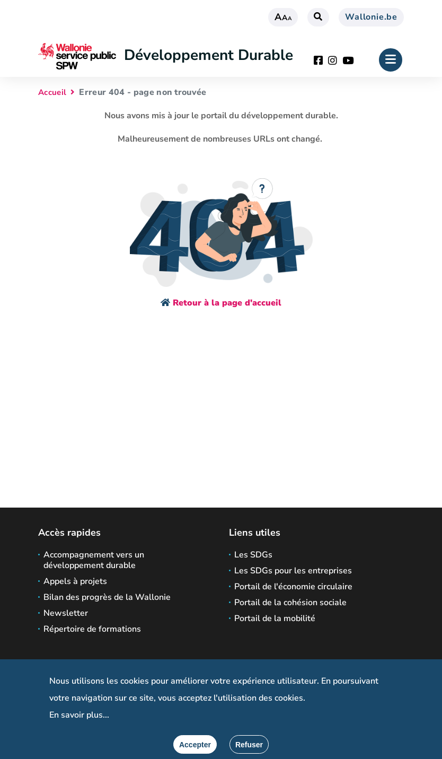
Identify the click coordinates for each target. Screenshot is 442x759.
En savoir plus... (79, 715)
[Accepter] (195, 744)
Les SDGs (253, 554)
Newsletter (65, 613)
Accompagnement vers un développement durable (93, 560)
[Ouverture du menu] (390, 60)
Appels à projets (75, 581)
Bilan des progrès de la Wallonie (107, 597)
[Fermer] (249, 744)
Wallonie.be (371, 17)
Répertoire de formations (92, 629)
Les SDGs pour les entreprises (293, 570)
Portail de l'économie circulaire (293, 586)
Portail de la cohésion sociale (290, 602)
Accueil (52, 92)
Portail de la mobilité (274, 618)
